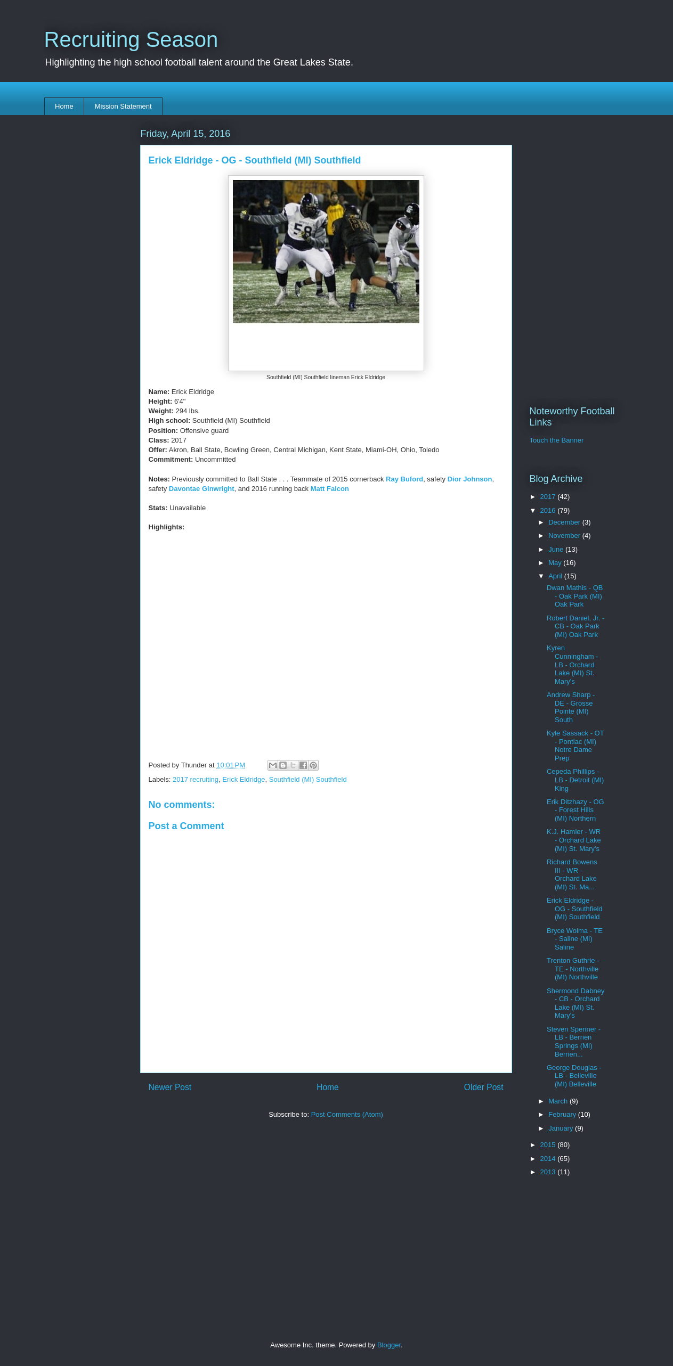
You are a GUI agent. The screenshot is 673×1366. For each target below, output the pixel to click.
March (559, 1101)
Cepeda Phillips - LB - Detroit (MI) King (575, 779)
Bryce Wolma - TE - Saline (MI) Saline (575, 939)
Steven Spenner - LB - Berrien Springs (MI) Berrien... (574, 1041)
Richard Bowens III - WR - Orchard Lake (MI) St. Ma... (572, 874)
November (565, 535)
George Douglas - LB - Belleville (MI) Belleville (574, 1076)
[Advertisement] (326, 1208)
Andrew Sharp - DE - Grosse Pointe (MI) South (571, 707)
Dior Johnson (470, 479)
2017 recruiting (195, 779)
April (556, 576)
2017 (549, 497)
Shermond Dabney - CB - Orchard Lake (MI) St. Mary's (575, 1003)
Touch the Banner (557, 440)
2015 (549, 1145)
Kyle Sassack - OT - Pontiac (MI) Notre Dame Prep (575, 745)
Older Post (484, 1087)
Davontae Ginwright (201, 489)
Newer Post (170, 1087)
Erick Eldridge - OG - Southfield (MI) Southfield (575, 908)
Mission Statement (123, 106)
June (556, 549)
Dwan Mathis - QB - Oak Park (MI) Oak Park (575, 596)
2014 (549, 1159)
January (561, 1128)
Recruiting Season (131, 39)
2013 (549, 1172)
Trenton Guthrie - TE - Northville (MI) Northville (573, 968)
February (563, 1114)
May (555, 563)
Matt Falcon (330, 489)
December (565, 522)
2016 (549, 510)
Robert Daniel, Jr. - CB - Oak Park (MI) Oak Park (575, 626)
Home (64, 106)
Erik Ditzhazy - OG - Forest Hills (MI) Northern (575, 810)
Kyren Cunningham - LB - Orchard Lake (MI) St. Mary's (572, 664)
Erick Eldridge (243, 779)
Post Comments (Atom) (347, 1114)
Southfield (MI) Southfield (308, 779)
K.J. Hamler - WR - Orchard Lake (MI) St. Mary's (574, 840)
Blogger (389, 1345)
